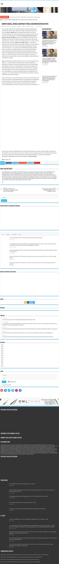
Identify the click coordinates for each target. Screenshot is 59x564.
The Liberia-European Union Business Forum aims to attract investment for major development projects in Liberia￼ (49, 43)
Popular (8, 234)
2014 (2, 366)
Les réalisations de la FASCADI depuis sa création (22, 483)
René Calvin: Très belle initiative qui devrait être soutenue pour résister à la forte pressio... (20, 559)
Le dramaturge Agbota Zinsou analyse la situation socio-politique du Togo (48, 189)
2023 (2, 350)
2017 (2, 360)
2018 (2, 359)
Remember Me (12, 381)
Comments (14, 234)
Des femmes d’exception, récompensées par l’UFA (22, 502)
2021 (2, 353)
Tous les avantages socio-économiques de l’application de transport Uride (26, 237)
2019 (2, 357)
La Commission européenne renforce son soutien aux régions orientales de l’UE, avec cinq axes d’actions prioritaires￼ (49, 78)
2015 (2, 364)
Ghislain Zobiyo (6, 26)
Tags (19, 234)
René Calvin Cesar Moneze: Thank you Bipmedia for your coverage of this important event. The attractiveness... (25, 554)
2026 (2, 344)
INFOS (6, 19)
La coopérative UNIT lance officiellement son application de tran (23, 17)
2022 (2, 352)
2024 (2, 348)
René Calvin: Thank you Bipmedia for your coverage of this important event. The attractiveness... (22, 557)
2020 (2, 355)
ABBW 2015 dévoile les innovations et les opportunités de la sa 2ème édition (11, 189)
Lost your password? (6, 384)
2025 (2, 346)
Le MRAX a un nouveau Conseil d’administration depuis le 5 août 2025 (27, 508)
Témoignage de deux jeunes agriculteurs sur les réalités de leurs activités (28, 496)
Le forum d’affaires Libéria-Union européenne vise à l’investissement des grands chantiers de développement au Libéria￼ (49, 60)
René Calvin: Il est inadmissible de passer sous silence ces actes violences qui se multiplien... (21, 561)
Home (2, 19)
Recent (3, 234)
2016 (2, 362)
